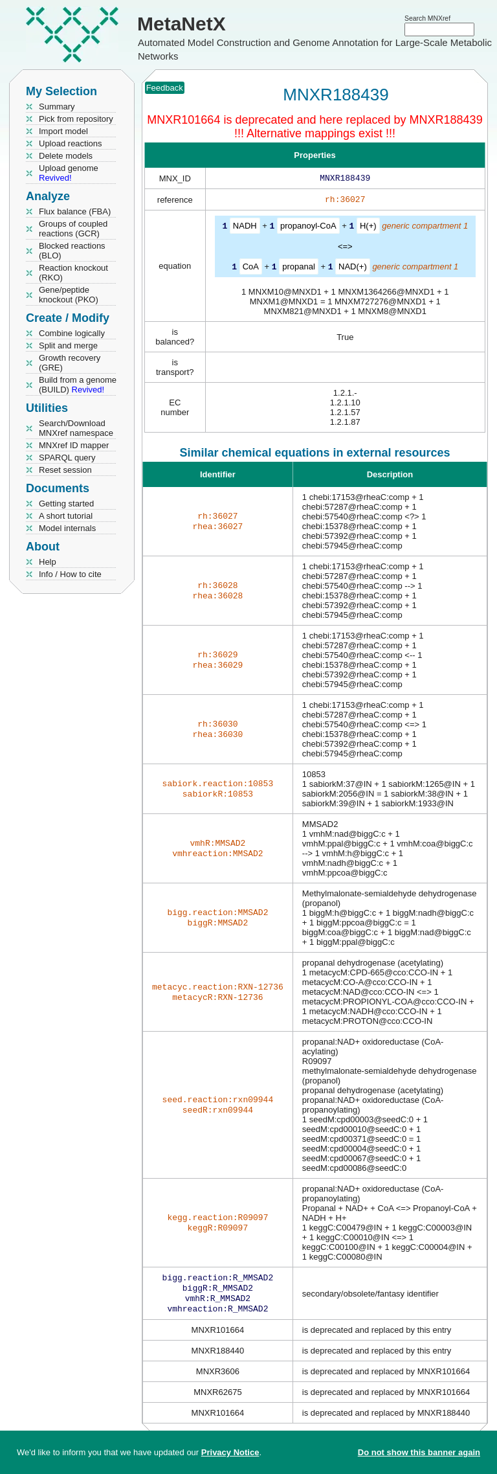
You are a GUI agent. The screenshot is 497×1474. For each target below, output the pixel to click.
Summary (57, 106)
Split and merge (68, 345)
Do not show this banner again (419, 1452)
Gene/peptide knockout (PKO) (68, 294)
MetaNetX (181, 23)
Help (47, 562)
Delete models (66, 156)
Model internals (67, 528)
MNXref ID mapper (74, 445)
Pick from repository (76, 119)
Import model (63, 131)
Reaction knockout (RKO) (73, 272)
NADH (245, 228)
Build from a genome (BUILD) (77, 384)
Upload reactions (70, 143)
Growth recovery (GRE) (69, 362)
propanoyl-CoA (308, 228)
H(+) (368, 228)
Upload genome (68, 173)
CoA (251, 268)
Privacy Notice (230, 1452)
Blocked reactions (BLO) (72, 250)
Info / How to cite (70, 574)
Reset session (65, 470)
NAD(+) (352, 268)
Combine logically (72, 333)
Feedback (164, 88)
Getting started (66, 503)
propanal (298, 268)
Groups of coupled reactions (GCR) (73, 228)
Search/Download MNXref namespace (76, 428)
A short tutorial (66, 516)
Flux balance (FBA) (75, 211)
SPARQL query (67, 457)
